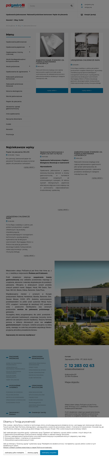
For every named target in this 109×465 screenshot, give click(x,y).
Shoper (53, 429)
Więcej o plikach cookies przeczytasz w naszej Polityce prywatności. (27, 447)
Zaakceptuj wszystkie (49, 452)
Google (47, 429)
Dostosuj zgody (33, 452)
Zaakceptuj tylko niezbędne (14, 452)
